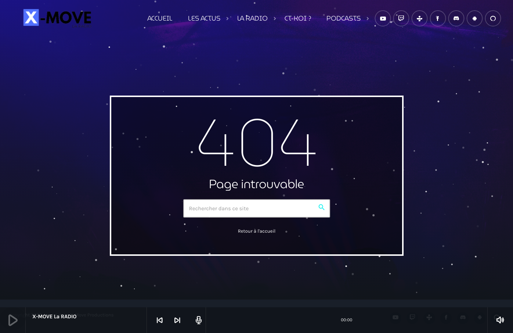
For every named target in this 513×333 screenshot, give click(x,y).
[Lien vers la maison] (56, 18)
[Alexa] (493, 18)
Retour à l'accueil (257, 231)
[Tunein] (419, 18)
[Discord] (456, 18)
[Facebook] (438, 18)
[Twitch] (401, 18)
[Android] (474, 18)
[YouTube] (383, 18)
